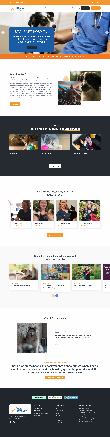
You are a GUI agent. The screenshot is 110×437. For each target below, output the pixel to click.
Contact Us (59, 422)
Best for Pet (57, 8)
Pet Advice (66, 8)
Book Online (95, 8)
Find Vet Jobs (65, 429)
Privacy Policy (45, 429)
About (31, 8)
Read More (32, 47)
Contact (74, 8)
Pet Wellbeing (13, 156)
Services (38, 8)
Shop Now (85, 8)
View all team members (55, 235)
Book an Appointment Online (55, 377)
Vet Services (59, 410)
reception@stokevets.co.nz (40, 413)
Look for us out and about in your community (53, 287)
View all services (55, 166)
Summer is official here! (21, 286)
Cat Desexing (46, 153)
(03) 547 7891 (94, 2)
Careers (58, 418)
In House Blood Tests (80, 153)
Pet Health (75, 156)
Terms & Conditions (55, 429)
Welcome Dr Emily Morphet (84, 286)
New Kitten (13, 153)
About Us (58, 408)
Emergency (48, 8)
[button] (3, 32)
